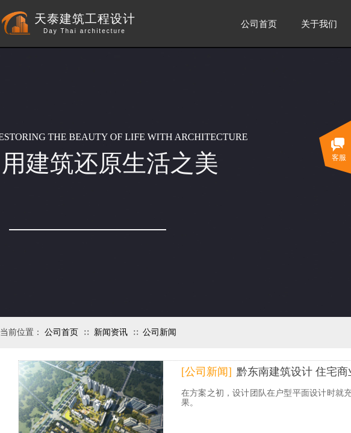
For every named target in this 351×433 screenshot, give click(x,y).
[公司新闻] (206, 372)
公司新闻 (159, 332)
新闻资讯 (111, 332)
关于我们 (319, 24)
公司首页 (61, 332)
